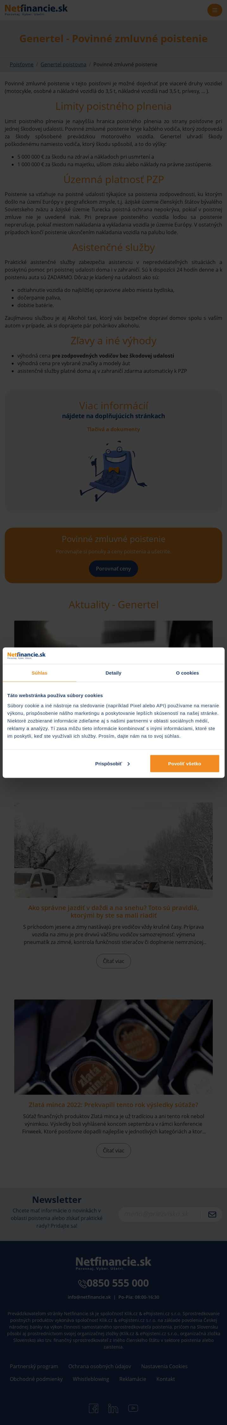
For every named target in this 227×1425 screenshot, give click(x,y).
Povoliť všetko (184, 763)
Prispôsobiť (112, 763)
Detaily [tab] (114, 673)
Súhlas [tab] (39, 673)
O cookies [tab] (187, 673)
